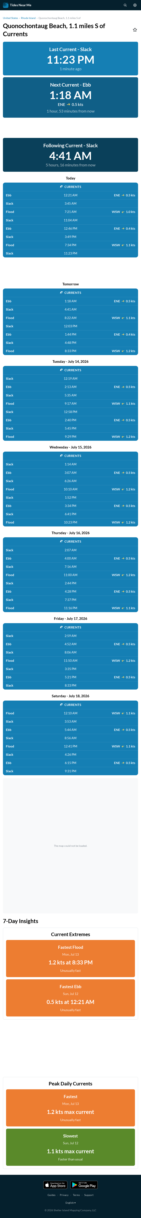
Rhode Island (28, 17)
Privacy (64, 1194)
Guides (51, 1194)
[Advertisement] (70, 128)
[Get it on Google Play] (84, 1185)
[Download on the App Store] (55, 1185)
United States (10, 17)
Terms (76, 1194)
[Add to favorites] (135, 30)
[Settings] (135, 5)
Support (88, 1194)
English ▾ (71, 1202)
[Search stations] (125, 5)
